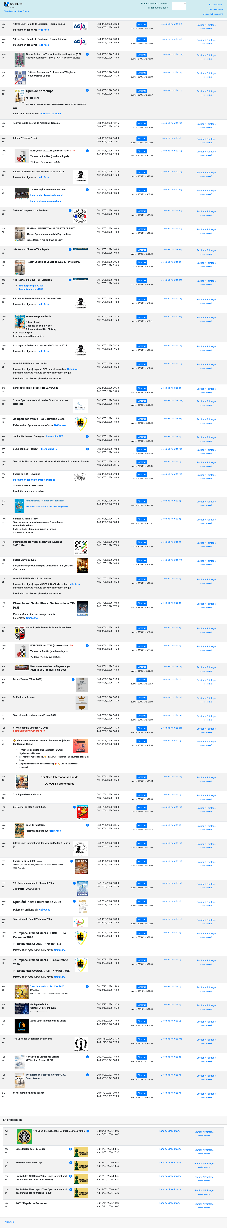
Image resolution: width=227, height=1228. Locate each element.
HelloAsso (60, 425)
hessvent (16, 3)
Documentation (216, 9)
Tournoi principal (31, 285)
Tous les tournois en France (16, 11)
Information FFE (54, 436)
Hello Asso (43, 29)
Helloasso (44, 909)
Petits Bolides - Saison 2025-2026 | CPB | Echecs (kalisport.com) (47, 507)
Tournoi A (44, 113)
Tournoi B (55, 113)
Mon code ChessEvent (213, 14)
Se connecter (215, 4)
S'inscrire (142, 24)
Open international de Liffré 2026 (47, 986)
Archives (9, 1222)
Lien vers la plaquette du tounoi (46, 195)
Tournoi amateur (31, 289)
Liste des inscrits (171, 24)
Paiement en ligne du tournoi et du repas (34, 479)
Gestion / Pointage (206, 27)
